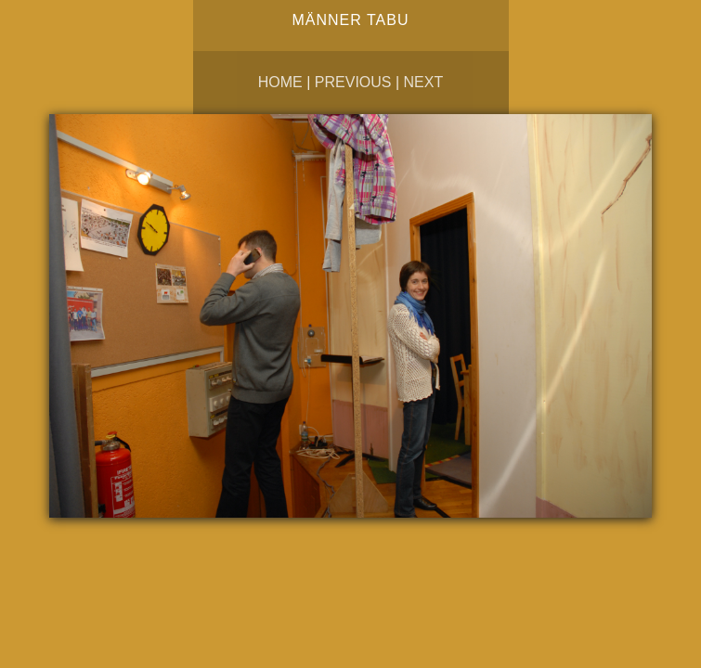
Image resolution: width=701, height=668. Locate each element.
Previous (353, 82)
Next (424, 82)
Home (280, 82)
